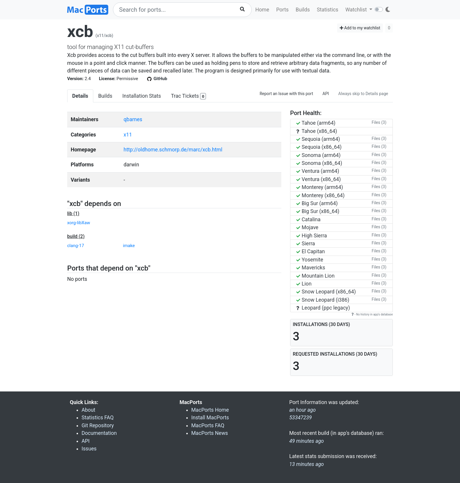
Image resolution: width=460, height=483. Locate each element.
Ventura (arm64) (317, 171)
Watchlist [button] (356, 10)
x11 (128, 135)
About (88, 410)
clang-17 (75, 245)
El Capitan (310, 251)
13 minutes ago (306, 464)
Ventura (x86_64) (318, 179)
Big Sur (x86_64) (317, 211)
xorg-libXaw (78, 222)
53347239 (300, 417)
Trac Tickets (188, 96)
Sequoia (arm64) (318, 139)
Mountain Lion (315, 276)
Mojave (307, 227)
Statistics (327, 10)
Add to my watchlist (360, 28)
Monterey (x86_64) (320, 195)
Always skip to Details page (363, 93)
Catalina (308, 219)
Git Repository (98, 425)
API (325, 93)
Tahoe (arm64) (315, 123)
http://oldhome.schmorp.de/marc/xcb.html (173, 150)
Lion (304, 284)
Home (262, 10)
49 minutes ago (306, 441)
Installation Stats (141, 96)
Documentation (99, 433)
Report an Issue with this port (286, 93)
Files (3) (379, 122)
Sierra (305, 243)
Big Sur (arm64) (317, 203)
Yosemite (309, 260)
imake (129, 245)
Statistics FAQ (98, 417)
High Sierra (311, 236)
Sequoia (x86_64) (318, 147)
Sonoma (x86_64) (319, 163)
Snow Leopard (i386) (322, 300)
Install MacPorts (210, 417)
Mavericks (310, 268)
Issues (89, 449)
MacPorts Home (210, 410)
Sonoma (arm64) (318, 155)
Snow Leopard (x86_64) (326, 292)
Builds (303, 10)
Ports (282, 10)
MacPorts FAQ (207, 425)
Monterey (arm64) (319, 187)
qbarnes (133, 119)
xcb (80, 31)
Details (80, 96)
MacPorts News (209, 433)
